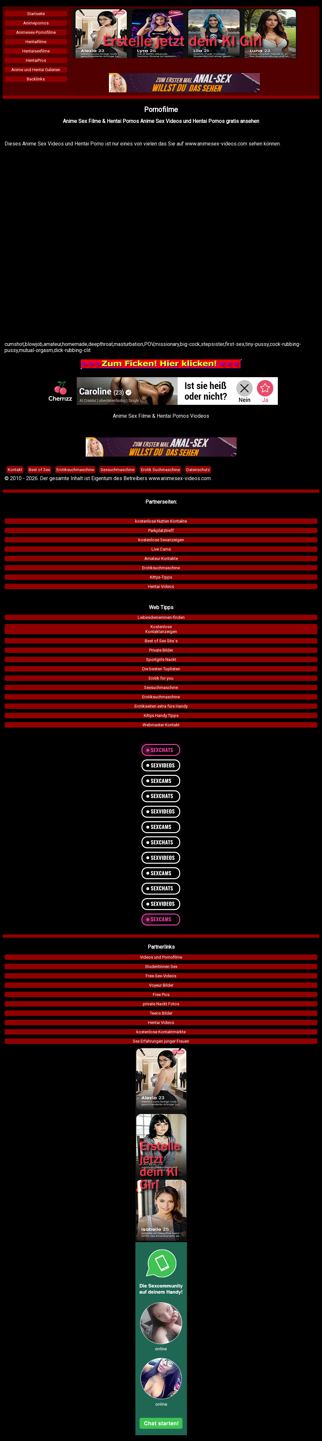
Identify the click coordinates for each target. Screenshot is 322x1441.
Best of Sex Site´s (161, 640)
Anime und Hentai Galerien (35, 69)
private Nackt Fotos (161, 1003)
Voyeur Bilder (161, 985)
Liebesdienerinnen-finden (161, 617)
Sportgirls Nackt (161, 659)
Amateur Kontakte (161, 558)
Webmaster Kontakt (161, 724)
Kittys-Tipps (161, 577)
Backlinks (36, 79)
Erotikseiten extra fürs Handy (161, 706)
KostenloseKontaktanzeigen (161, 629)
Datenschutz (198, 469)
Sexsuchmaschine (161, 687)
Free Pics (161, 994)
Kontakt (15, 469)
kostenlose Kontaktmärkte (161, 1031)
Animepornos (36, 23)
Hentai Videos (161, 586)
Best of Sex (39, 469)
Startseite (36, 13)
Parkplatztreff (161, 530)
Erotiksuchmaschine (161, 567)
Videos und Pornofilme (161, 957)
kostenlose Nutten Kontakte (161, 521)
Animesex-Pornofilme (36, 32)
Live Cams (161, 549)
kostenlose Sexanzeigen (161, 539)
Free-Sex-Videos (161, 975)
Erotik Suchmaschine (160, 469)
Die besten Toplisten (161, 668)
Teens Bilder (161, 1013)
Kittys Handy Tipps (161, 715)
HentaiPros (36, 60)
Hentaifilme (35, 41)
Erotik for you (161, 678)
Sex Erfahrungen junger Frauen (161, 1041)
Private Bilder (161, 650)
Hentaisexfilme (36, 51)
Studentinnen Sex (161, 966)
